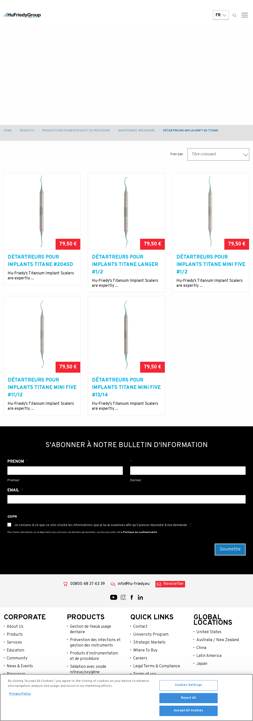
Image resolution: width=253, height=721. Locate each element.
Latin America (208, 655)
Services (14, 642)
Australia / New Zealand (217, 640)
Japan (201, 663)
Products (27, 130)
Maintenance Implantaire (136, 130)
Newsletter (173, 583)
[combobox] (218, 154)
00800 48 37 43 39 (87, 583)
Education (15, 650)
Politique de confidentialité (140, 532)
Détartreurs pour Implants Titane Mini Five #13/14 (126, 387)
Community (17, 658)
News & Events (20, 666)
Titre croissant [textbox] (203, 154)
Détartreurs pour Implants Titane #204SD (40, 261)
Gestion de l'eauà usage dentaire (90, 629)
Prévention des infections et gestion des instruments (95, 643)
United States (208, 632)
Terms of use (144, 674)
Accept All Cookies (188, 712)
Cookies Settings (188, 686)
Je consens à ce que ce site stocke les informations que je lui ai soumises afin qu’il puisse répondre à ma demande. (101, 525)
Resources (16, 674)
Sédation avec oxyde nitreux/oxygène (88, 669)
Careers (140, 658)
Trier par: (177, 154)
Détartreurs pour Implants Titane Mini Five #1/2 (210, 264)
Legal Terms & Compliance (156, 666)
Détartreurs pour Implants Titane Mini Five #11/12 (42, 387)
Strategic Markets (149, 642)
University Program (151, 634)
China (201, 648)
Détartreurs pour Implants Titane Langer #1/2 (125, 264)
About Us (15, 626)
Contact (140, 626)
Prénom (16, 461)
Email (13, 490)
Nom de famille (188, 461)
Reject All (188, 699)
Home (8, 130)
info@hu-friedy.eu (133, 583)
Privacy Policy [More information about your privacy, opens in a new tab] (20, 695)
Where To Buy (145, 650)
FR (221, 15)
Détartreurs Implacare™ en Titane (190, 130)
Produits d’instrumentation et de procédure (76, 130)
